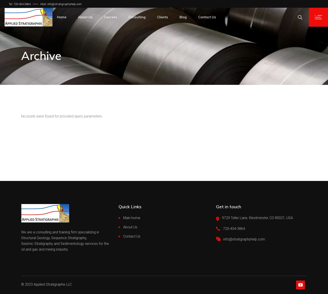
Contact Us (131, 236)
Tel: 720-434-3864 (20, 4)
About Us (130, 227)
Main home (131, 218)
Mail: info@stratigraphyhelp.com (61, 4)
